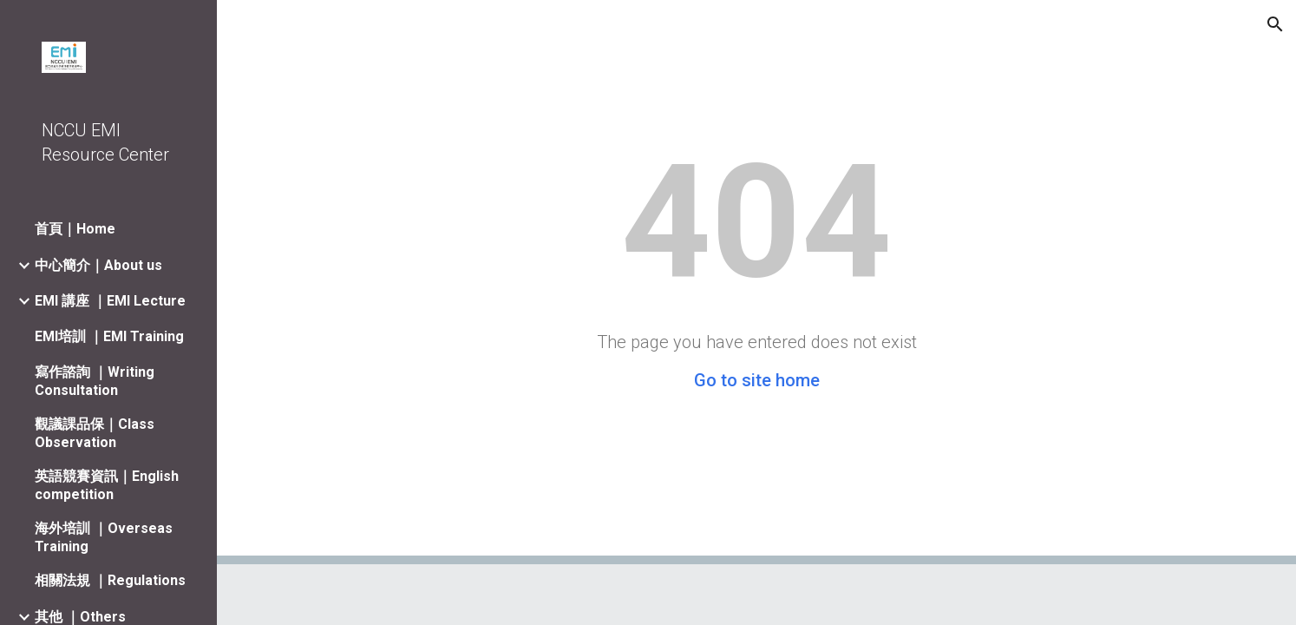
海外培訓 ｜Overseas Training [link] (104, 537)
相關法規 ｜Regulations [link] (110, 580)
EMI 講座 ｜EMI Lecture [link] (110, 301)
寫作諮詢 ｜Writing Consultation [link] (94, 381)
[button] (1275, 24)
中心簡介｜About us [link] (98, 265)
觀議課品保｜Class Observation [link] (94, 433)
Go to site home (757, 380)
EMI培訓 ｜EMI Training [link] (109, 336)
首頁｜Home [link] (75, 228)
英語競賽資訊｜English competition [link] (107, 485)
